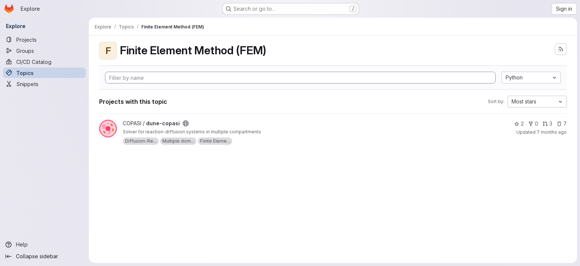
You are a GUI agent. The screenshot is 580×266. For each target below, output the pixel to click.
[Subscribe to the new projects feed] (561, 49)
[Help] (44, 244)
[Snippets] (44, 84)
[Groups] (44, 50)
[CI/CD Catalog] (44, 62)
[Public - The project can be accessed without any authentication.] (186, 123)
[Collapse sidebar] (44, 256)
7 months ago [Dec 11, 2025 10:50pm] (552, 132)
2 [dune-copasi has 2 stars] (519, 123)
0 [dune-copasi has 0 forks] (533, 123)
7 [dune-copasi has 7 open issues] (562, 123)
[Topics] (44, 73)
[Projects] (44, 39)
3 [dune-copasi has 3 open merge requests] (547, 123)
